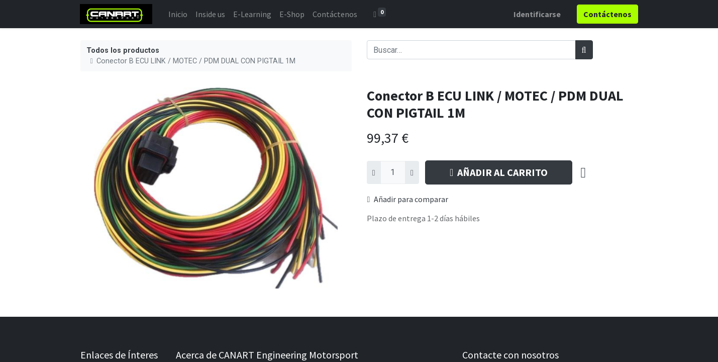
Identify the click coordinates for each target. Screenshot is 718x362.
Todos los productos (122, 50)
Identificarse (537, 14)
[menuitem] (178, 14)
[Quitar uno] (374, 172)
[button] (583, 172)
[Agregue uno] (412, 172)
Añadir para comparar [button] (408, 199)
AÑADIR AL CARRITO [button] (499, 172)
